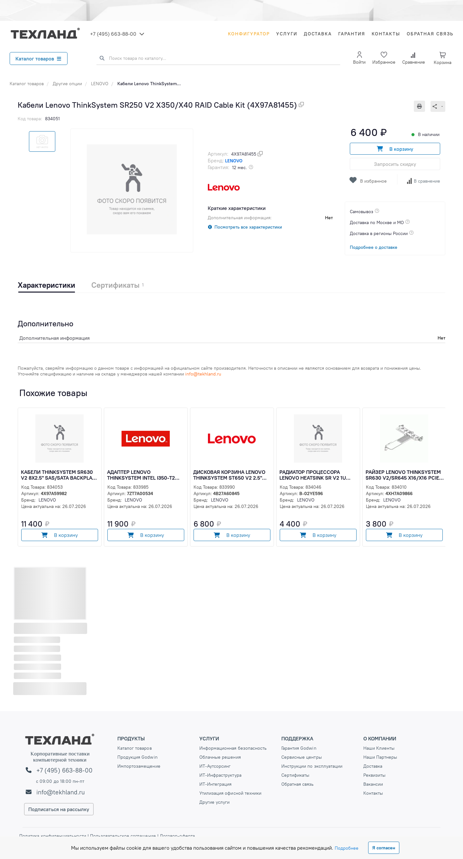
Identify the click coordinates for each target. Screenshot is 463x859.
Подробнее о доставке (373, 247)
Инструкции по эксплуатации (312, 766)
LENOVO (99, 83)
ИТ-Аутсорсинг (215, 766)
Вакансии (373, 784)
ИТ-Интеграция (215, 784)
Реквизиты (374, 775)
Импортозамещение (138, 766)
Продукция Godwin (137, 757)
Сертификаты (295, 775)
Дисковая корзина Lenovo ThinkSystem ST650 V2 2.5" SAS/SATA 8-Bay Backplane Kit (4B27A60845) (232, 475)
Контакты (386, 34)
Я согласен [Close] (383, 848)
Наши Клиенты (379, 748)
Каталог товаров (38, 58)
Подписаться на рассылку (58, 809)
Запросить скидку (395, 164)
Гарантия (351, 34)
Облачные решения (220, 757)
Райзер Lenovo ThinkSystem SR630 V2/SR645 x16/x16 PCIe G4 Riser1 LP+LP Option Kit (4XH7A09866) (403, 475)
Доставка (318, 34)
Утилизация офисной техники (230, 793)
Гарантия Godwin (298, 748)
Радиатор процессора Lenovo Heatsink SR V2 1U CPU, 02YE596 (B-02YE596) (312, 475)
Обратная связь (430, 34)
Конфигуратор (249, 34)
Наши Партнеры (380, 757)
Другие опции (67, 83)
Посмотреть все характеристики (248, 227)
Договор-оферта (177, 836)
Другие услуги (214, 802)
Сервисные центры (301, 757)
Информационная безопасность (233, 748)
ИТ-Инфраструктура (220, 775)
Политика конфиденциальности (53, 836)
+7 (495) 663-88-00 (113, 34)
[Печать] (422, 106)
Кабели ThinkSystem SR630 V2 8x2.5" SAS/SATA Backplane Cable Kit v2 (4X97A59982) (60, 475)
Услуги (286, 34)
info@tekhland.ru (60, 792)
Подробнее (347, 848)
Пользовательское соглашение (123, 836)
